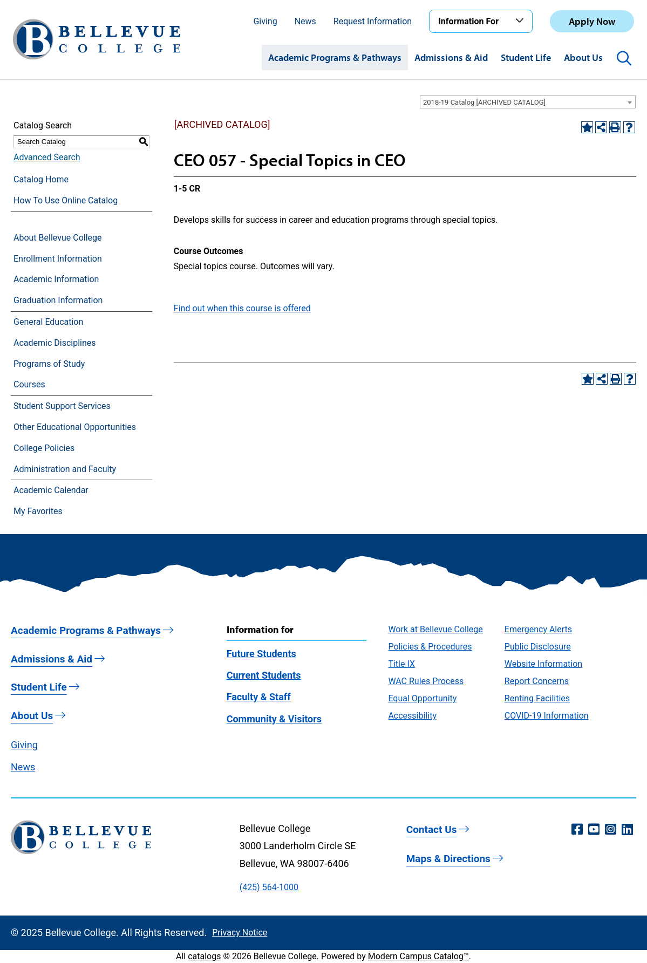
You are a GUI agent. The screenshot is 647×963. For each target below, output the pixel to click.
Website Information (543, 664)
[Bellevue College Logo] (96, 39)
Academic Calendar (50, 490)
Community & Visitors (274, 719)
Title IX (401, 664)
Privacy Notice (239, 932)
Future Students (261, 653)
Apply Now (592, 21)
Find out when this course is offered (242, 308)
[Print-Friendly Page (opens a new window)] (615, 127)
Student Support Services (62, 406)
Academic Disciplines (54, 343)
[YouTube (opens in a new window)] (594, 829)
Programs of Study (49, 364)
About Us (583, 57)
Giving (265, 21)
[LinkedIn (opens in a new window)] (627, 829)
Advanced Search (46, 157)
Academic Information (56, 279)
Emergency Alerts (538, 629)
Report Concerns (537, 681)
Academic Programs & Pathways (334, 57)
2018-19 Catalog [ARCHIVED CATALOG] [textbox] (484, 102)
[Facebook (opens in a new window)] (577, 829)
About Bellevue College (57, 238)
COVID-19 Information (547, 716)
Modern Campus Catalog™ (418, 956)
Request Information (372, 21)
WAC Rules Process (426, 681)
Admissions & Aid (451, 57)
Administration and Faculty (64, 469)
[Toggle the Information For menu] (521, 21)
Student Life (526, 57)
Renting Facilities (537, 698)
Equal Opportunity (422, 698)
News (305, 21)
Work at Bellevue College (435, 629)
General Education (48, 322)
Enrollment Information (57, 259)
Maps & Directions (448, 858)
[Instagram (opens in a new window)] (610, 829)
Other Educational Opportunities (74, 427)
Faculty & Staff (259, 696)
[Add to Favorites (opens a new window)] (587, 127)
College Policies (43, 448)
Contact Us (431, 829)
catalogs (204, 956)
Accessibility (412, 716)
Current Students (264, 675)
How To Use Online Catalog (65, 200)
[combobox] (528, 101)
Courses (29, 384)
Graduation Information (58, 300)
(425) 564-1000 (269, 887)
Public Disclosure (538, 646)
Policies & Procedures (430, 646)
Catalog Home (41, 179)
